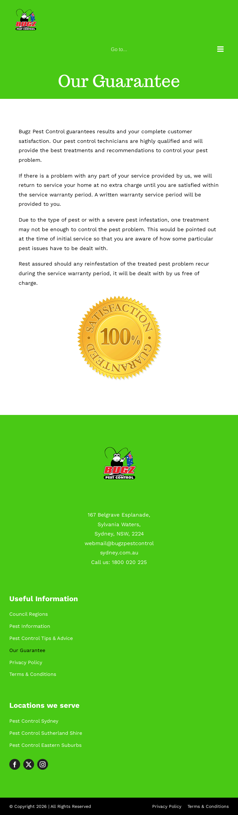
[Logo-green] (119, 445)
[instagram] (42, 764)
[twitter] (28, 764)
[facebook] (14, 764)
